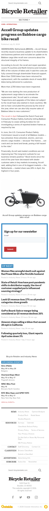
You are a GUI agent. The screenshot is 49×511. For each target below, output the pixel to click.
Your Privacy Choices (26, 434)
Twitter (20, 497)
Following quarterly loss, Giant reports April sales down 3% (22, 335)
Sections (24, 20)
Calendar (30, 423)
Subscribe (22, 462)
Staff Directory (23, 447)
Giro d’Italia (6, 366)
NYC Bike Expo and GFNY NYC (15, 393)
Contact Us (36, 447)
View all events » (8, 402)
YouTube (28, 497)
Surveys (21, 423)
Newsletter (32, 462)
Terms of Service (37, 430)
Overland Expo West (10, 375)
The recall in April (9, 116)
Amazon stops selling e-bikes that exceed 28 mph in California (23, 323)
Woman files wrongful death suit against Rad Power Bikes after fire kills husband (23, 272)
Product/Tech (23, 415)
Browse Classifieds (25, 450)
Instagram (36, 497)
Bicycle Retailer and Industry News (21, 356)
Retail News (35, 415)
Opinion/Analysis (38, 412)
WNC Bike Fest (8, 384)
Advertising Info (24, 458)
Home (3, 24)
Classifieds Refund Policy (28, 426)
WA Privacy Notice (25, 443)
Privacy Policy (23, 430)
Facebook (12, 497)
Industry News (14, 277)
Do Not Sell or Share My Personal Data (31, 438)
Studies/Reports (24, 419)
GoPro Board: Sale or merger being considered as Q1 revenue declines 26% (22, 312)
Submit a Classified (25, 454)
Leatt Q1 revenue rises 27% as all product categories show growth (23, 301)
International (12, 24)
